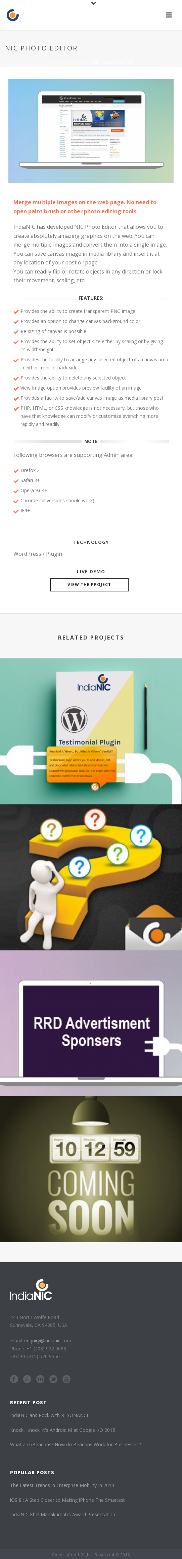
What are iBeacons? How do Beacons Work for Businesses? (75, 1444)
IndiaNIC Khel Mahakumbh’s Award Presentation (62, 1514)
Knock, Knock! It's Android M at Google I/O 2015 (62, 1430)
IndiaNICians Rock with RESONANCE (49, 1415)
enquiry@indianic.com (47, 1340)
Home (55, 62)
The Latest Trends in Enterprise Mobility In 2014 (62, 1485)
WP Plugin (77, 62)
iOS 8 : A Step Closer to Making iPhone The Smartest (67, 1500)
